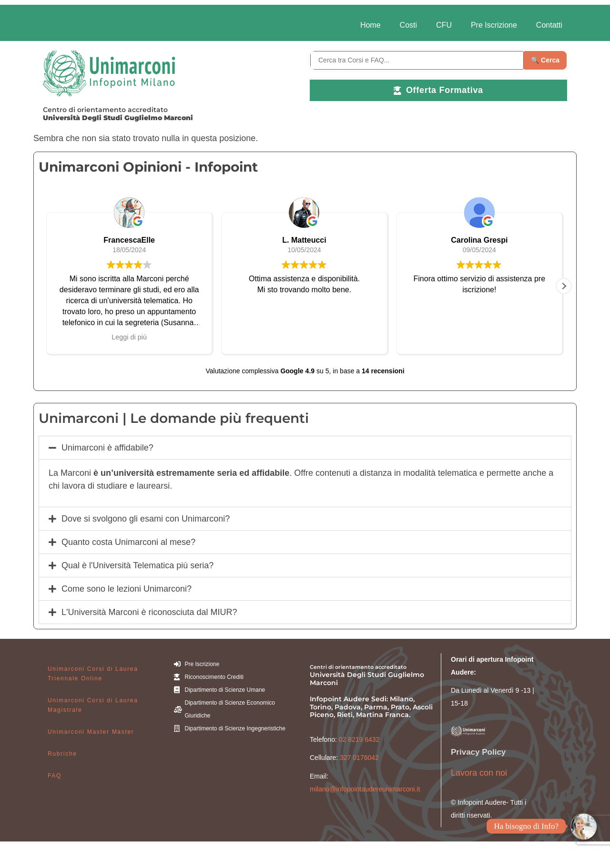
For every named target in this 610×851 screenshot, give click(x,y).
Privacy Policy (478, 752)
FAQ (54, 775)
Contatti (549, 25)
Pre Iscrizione (494, 25)
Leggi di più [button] (129, 337)
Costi (408, 25)
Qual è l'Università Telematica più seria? (137, 565)
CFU (444, 25)
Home (370, 25)
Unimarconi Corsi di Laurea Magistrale (93, 705)
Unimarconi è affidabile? (107, 447)
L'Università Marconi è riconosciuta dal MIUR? (149, 612)
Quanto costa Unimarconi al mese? (128, 542)
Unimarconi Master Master (91, 731)
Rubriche (62, 753)
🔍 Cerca (545, 60)
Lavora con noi (479, 773)
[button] (564, 286)
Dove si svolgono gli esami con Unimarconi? (145, 518)
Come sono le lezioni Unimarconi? (126, 589)
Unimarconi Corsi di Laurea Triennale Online (93, 674)
